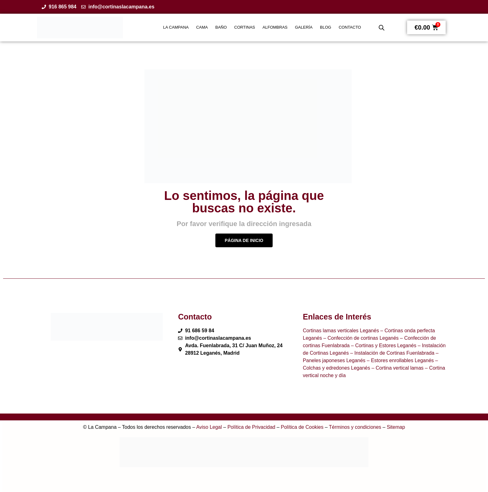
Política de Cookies (302, 427)
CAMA (202, 27)
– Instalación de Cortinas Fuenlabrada (391, 353)
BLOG (325, 27)
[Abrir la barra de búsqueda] (381, 28)
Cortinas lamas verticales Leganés (341, 330)
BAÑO (221, 27)
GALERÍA (303, 27)
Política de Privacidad (251, 427)
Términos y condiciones (355, 427)
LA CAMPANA (176, 27)
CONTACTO (350, 27)
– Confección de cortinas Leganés (360, 338)
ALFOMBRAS (275, 27)
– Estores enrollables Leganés (399, 360)
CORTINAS (244, 27)
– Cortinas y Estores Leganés (383, 345)
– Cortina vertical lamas (397, 368)
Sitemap (396, 427)
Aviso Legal (209, 427)
